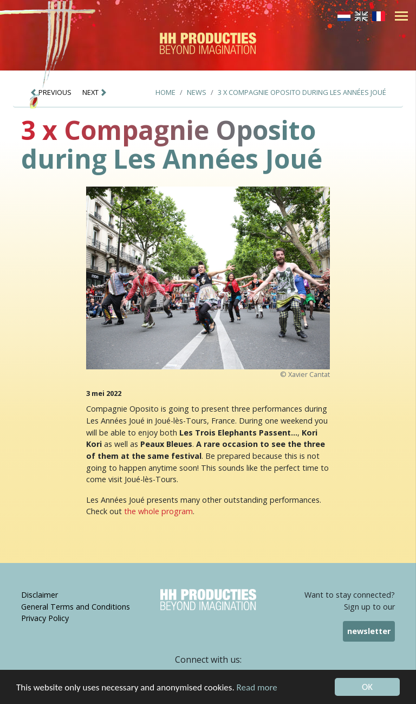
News (196, 92)
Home (165, 92)
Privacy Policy (45, 618)
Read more (257, 688)
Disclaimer (39, 595)
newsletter (369, 631)
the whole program (158, 511)
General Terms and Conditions (75, 606)
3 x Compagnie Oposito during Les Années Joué (302, 92)
